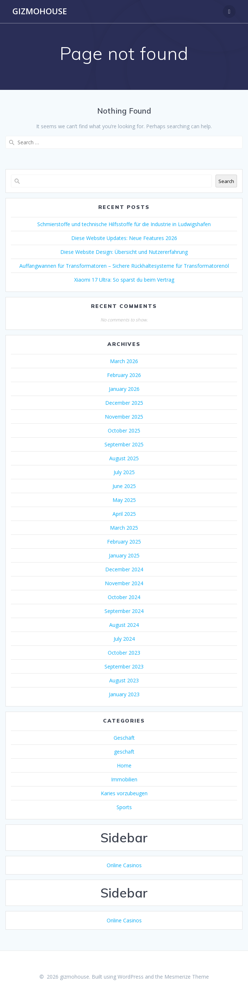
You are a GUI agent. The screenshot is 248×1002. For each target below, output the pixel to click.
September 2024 (124, 610)
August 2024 (124, 624)
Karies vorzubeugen (124, 793)
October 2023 (124, 652)
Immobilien (124, 779)
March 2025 (124, 527)
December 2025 (124, 402)
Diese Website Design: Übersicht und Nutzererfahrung (124, 251)
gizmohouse (39, 11)
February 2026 (124, 375)
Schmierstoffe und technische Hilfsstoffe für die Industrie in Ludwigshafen (124, 224)
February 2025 (124, 541)
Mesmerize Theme (186, 976)
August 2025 (124, 458)
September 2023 (124, 666)
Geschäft (124, 737)
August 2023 (124, 680)
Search (226, 181)
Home (124, 765)
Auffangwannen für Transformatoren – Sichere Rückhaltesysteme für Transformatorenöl (124, 265)
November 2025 (124, 416)
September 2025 (124, 444)
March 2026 (124, 361)
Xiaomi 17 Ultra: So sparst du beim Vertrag (124, 279)
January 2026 (124, 388)
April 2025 (124, 513)
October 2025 (124, 430)
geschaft (124, 751)
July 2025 (124, 472)
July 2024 (124, 638)
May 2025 (124, 499)
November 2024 (124, 583)
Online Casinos (124, 865)
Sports (124, 807)
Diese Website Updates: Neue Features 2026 (124, 238)
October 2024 (124, 597)
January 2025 (124, 555)
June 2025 (124, 486)
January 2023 (124, 694)
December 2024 (124, 569)
